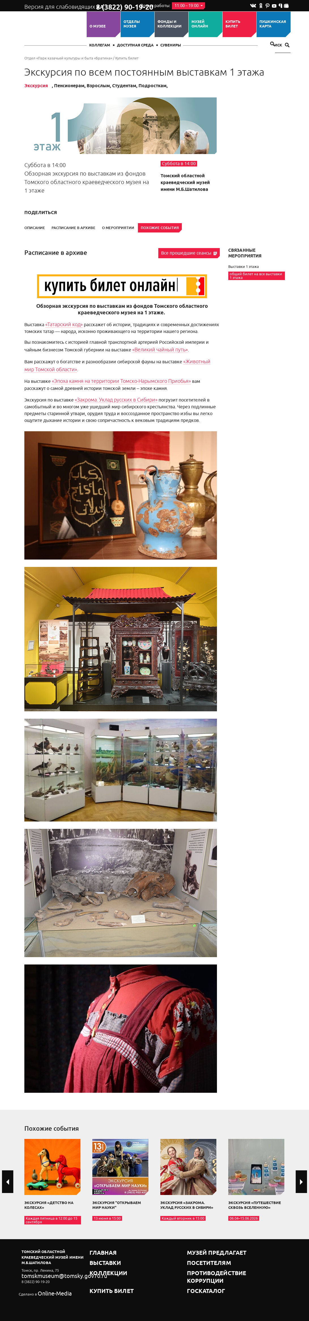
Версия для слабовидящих (55, 5)
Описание (34, 227)
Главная (98, 1245)
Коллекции (101, 1260)
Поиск (279, 45)
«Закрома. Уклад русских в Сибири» (113, 394)
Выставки (99, 1252)
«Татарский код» (62, 324)
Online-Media (49, 1284)
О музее (97, 26)
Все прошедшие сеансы (189, 253)
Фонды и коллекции (169, 24)
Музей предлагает (206, 1245)
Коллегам (99, 45)
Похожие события (160, 227)
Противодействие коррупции (218, 1260)
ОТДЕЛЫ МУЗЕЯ (131, 24)
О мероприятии (118, 227)
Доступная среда (135, 45)
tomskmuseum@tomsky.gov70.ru (49, 1269)
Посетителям (201, 1252)
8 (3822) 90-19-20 (114, 6)
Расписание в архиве (73, 227)
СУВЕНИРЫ (170, 45)
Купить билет (232, 24)
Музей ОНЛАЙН (199, 24)
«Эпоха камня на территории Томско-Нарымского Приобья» (116, 376)
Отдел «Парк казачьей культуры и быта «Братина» (68, 58)
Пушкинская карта (272, 24)
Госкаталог (199, 1267)
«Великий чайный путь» (158, 348)
